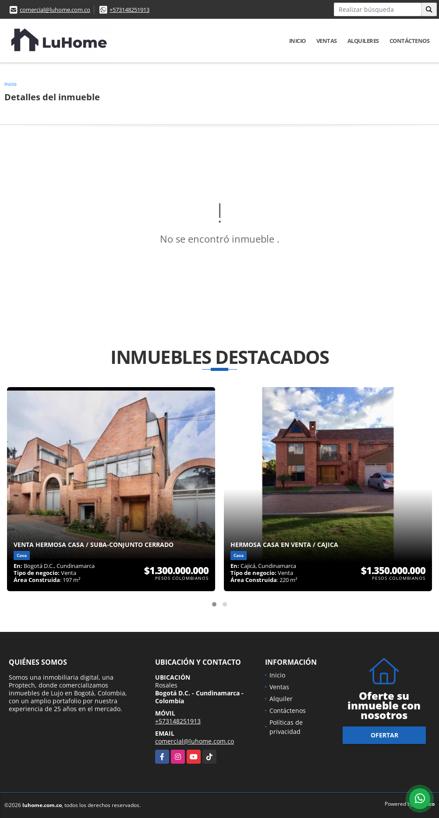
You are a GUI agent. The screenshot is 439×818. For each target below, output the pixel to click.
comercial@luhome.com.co (55, 10)
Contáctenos (409, 41)
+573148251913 (129, 10)
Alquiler (281, 699)
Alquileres (363, 41)
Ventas (326, 41)
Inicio (297, 41)
